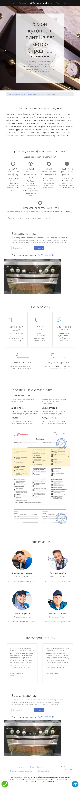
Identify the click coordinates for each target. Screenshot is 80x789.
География (22, 3)
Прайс (58, 3)
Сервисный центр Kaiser (16, 94)
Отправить (39, 248)
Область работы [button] (44, 771)
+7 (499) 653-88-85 (40, 57)
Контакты (67, 3)
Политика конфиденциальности (21, 771)
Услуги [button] (11, 3)
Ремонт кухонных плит (35, 94)
